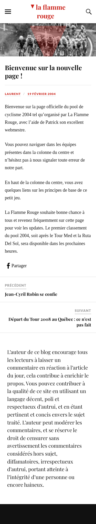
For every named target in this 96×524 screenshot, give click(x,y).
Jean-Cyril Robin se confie (31, 294)
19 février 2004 (41, 94)
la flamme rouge (51, 11)
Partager (19, 265)
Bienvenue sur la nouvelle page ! (43, 71)
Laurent (13, 94)
